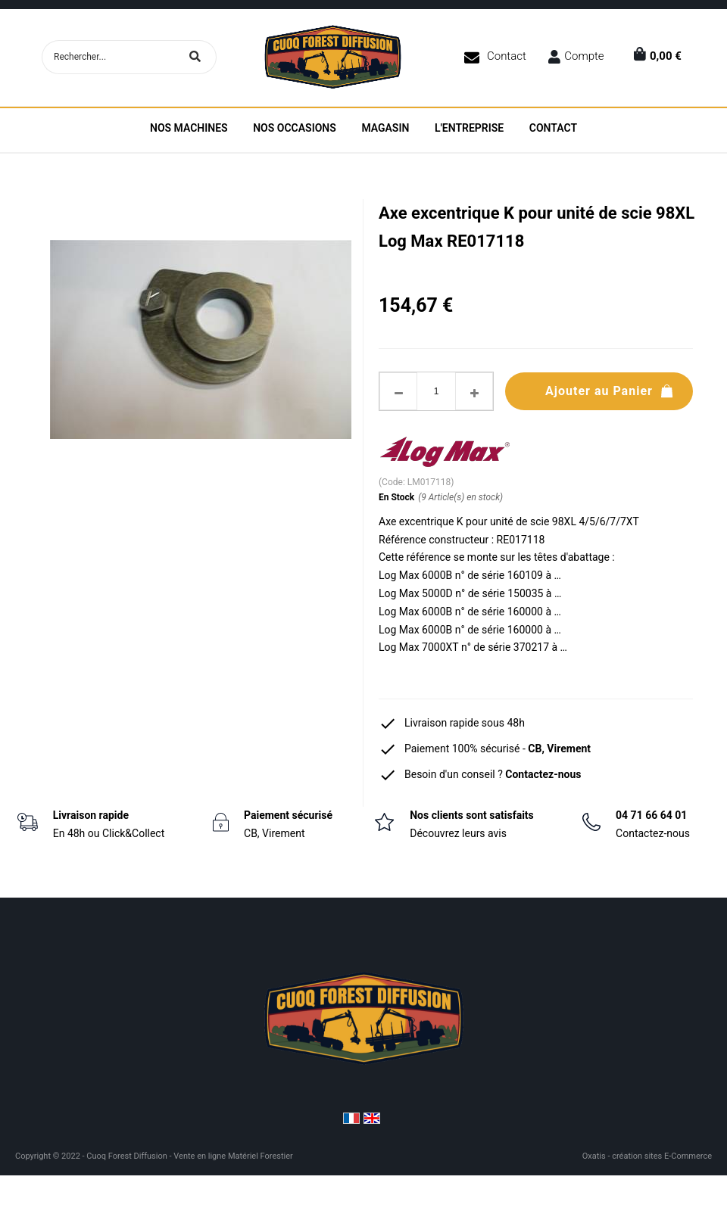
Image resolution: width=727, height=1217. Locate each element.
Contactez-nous (543, 774)
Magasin (385, 128)
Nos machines (189, 128)
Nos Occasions (294, 128)
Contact (506, 56)
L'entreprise (469, 128)
